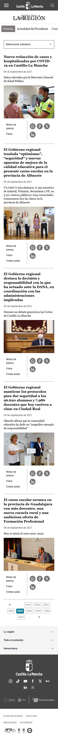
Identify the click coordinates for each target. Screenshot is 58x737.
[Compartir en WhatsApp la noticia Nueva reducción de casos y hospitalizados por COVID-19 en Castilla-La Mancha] (33, 126)
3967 (21, 617)
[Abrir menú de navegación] (6, 5)
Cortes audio (13, 260)
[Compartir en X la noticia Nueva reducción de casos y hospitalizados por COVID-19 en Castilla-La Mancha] (47, 126)
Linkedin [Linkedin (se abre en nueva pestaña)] (25, 687)
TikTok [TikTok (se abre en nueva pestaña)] (18, 681)
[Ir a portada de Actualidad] (29, 17)
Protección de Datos (13, 715)
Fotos (9, 133)
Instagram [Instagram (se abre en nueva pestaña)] (10, 681)
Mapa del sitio (10, 722)
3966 (47, 611)
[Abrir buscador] (52, 5)
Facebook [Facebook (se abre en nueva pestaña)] (33, 681)
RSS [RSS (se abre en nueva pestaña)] (33, 687)
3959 (28, 604)
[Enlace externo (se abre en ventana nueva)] (24, 730)
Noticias (8, 28)
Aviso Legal (31, 715)
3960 (37, 604)
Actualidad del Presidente (32, 28)
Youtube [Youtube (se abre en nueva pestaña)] (25, 681)
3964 (29, 611)
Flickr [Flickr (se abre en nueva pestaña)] (47, 681)
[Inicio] (29, 667)
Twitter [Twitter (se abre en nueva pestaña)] (40, 681)
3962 (11, 611)
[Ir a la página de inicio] (29, 5)
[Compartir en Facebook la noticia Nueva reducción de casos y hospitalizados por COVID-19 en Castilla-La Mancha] (40, 126)
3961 (46, 604)
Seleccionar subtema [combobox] (18, 44)
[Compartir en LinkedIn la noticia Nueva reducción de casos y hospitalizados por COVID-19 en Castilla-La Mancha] (33, 135)
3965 (38, 611)
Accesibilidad (26, 722)
